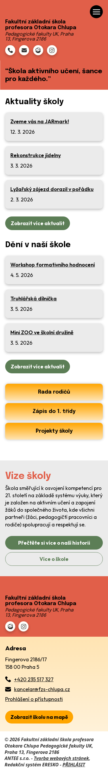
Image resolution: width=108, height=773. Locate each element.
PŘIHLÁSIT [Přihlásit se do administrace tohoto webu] (73, 764)
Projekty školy (54, 431)
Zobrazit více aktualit (38, 223)
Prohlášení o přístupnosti (34, 699)
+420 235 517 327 (34, 679)
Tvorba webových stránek (61, 758)
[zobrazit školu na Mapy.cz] (39, 717)
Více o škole (54, 559)
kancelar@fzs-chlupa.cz (42, 689)
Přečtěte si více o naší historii (54, 542)
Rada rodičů (54, 392)
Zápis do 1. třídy (54, 411)
